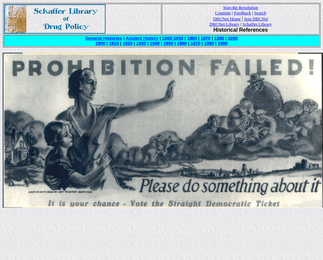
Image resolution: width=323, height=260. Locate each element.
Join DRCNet (256, 18)
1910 (114, 43)
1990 (223, 43)
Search (260, 12)
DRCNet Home (227, 18)
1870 (206, 38)
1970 (194, 43)
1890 (233, 38)
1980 (209, 43)
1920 (128, 43)
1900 (101, 43)
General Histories (103, 38)
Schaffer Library (257, 24)
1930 (141, 43)
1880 (219, 38)
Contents (223, 12)
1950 (168, 43)
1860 (192, 38)
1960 (182, 43)
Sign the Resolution (240, 7)
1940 (155, 43)
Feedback (242, 12)
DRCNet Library (224, 24)
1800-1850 (172, 38)
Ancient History (142, 38)
